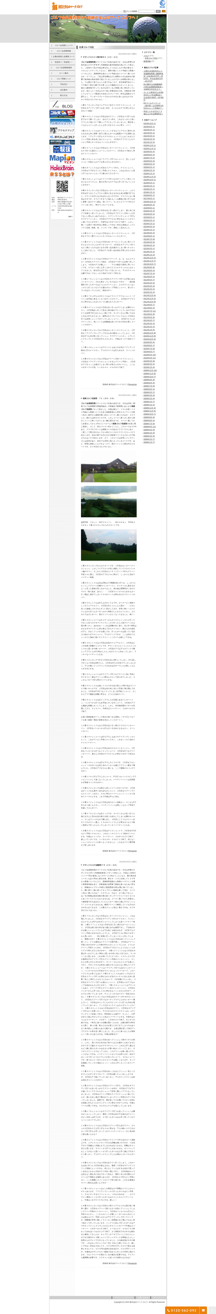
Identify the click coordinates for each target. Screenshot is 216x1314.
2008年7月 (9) (149, 424)
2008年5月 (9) (149, 430)
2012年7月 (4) (149, 273)
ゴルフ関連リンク (64, 79)
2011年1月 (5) (149, 330)
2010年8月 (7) (149, 345)
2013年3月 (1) (149, 249)
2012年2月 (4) (149, 289)
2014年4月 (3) (149, 227)
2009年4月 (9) (149, 395)
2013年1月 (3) (149, 255)
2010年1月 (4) (149, 367)
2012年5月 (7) (149, 280)
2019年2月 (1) (149, 189)
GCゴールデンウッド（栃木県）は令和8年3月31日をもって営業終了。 (154, 105)
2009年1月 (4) (149, 405)
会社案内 (63, 90)
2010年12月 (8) (150, 333)
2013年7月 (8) (149, 239)
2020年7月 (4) (149, 158)
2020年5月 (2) (149, 164)
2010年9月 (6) (149, 342)
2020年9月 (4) (149, 152)
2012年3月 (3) (149, 286)
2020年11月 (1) (150, 149)
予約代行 (63, 84)
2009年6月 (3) (149, 389)
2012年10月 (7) (150, 264)
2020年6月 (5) (149, 161)
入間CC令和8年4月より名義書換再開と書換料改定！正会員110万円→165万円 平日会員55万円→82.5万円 (153, 76)
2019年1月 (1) (149, 192)
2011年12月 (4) (150, 295)
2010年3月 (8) (149, 361)
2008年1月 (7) (149, 442)
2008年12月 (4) (150, 408)
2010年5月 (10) (150, 355)
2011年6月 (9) (149, 314)
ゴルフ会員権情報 (64, 51)
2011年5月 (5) (149, 317)
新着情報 (147, 61)
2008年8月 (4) (149, 420)
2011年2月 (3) (149, 327)
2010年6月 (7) (149, 352)
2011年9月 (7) (149, 305)
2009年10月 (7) (150, 377)
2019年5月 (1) (149, 183)
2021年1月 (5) (149, 142)
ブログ (146, 56)
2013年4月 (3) (149, 245)
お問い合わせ (143, 1298)
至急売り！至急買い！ (64, 62)
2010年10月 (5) (150, 339)
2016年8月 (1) (149, 208)
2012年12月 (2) (150, 258)
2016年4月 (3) (149, 211)
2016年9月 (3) (149, 205)
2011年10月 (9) (150, 302)
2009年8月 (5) (149, 383)
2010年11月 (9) (150, 336)
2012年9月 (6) (149, 267)
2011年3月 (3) (149, 324)
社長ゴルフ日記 (151, 58)
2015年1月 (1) (149, 224)
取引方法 (63, 95)
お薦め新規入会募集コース (64, 56)
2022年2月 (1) (149, 130)
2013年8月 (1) (149, 236)
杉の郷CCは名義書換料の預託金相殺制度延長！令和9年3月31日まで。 (153, 86)
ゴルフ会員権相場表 (64, 68)
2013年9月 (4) (149, 233)
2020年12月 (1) (150, 145)
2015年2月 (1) (149, 220)
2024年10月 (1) (150, 123)
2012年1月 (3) (149, 292)
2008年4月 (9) (149, 433)
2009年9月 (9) (149, 380)
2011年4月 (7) (149, 320)
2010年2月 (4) (149, 364)
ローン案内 (63, 73)
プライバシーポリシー (124, 1298)
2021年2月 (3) (149, 139)
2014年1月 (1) (149, 230)
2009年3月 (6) (149, 399)
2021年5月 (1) (149, 133)
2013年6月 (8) (149, 242)
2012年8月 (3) (149, 270)
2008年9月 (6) (149, 417)
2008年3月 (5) (149, 436)
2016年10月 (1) (150, 202)
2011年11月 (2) (150, 299)
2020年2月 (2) (149, 170)
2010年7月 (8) (149, 349)
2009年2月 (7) (149, 402)
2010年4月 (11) (150, 358)
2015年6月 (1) (149, 217)
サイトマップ (158, 1298)
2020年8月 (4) (149, 155)
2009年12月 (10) (150, 370)
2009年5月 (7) (149, 392)
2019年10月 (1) (150, 180)
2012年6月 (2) (149, 277)
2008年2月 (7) (149, 439)
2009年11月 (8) (150, 374)
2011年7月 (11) (150, 311)
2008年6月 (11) (150, 427)
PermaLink (132, 384)
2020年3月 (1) (149, 167)
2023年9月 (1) (149, 127)
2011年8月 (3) (149, 308)
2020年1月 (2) (149, 174)
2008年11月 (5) (150, 411)
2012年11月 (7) (150, 261)
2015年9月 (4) (149, 214)
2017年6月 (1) (149, 198)
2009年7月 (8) (149, 386)
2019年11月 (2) (150, 177)
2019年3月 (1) (149, 186)
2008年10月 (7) (150, 414)
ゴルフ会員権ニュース (64, 45)
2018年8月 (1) (149, 195)
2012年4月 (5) (149, 283)
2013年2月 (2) (149, 252)
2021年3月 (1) (149, 136)
